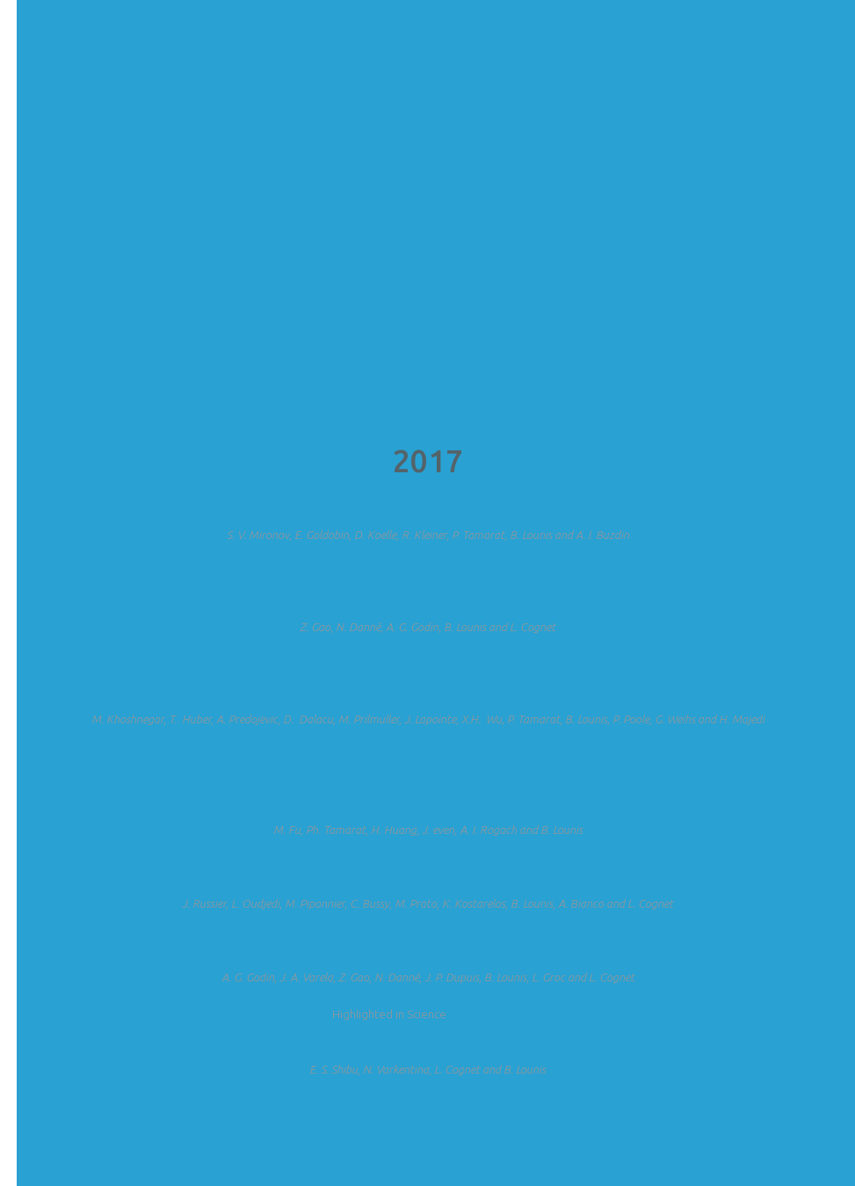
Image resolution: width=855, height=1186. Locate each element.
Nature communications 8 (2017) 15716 (427, 737)
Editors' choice (486, 1014)
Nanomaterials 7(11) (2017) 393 (428, 645)
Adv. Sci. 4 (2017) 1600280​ (428, 1088)
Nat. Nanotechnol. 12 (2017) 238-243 (428, 995)
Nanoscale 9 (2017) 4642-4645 (427, 922)
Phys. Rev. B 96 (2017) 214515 (427, 553)
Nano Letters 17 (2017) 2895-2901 (427, 848)
